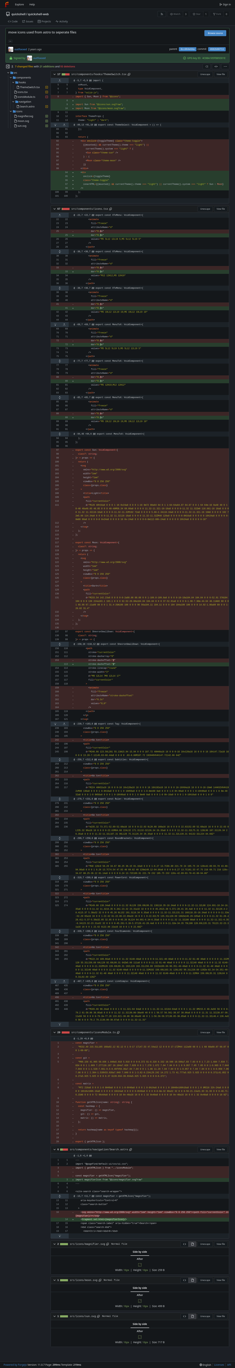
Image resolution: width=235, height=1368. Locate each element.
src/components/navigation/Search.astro (99, 1149)
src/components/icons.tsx (89, 209)
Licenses (219, 1364)
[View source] (184, 1244)
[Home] (7, 4)
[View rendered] (192, 1244)
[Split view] (216, 66)
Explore (19, 4)
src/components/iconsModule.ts (93, 1032)
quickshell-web (38, 14)
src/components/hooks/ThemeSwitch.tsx (98, 74)
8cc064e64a (188, 49)
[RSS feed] (162, 14)
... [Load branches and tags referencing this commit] (10, 41)
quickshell (18, 14)
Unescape (205, 74)
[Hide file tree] (8, 66)
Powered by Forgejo (15, 1364)
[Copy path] (128, 74)
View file (221, 74)
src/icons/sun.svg (83, 1316)
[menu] (225, 66)
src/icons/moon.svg (83, 1280)
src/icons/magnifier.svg (87, 1244)
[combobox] (207, 66)
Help (32, 4)
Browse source (215, 33)
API (229, 1364)
